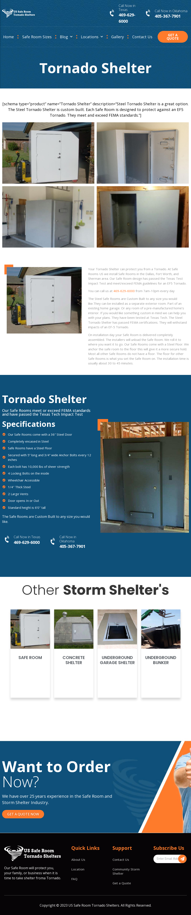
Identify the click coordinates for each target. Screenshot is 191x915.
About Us (78, 859)
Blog (66, 36)
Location (77, 869)
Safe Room (30, 658)
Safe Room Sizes (37, 36)
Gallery (117, 36)
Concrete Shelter (74, 660)
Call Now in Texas (127, 7)
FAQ (74, 879)
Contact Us (142, 36)
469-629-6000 (124, 291)
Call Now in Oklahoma (171, 11)
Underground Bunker (160, 660)
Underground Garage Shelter (117, 660)
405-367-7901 (168, 16)
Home (8, 36)
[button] (173, 37)
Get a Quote (122, 883)
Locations (92, 36)
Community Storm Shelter (126, 871)
